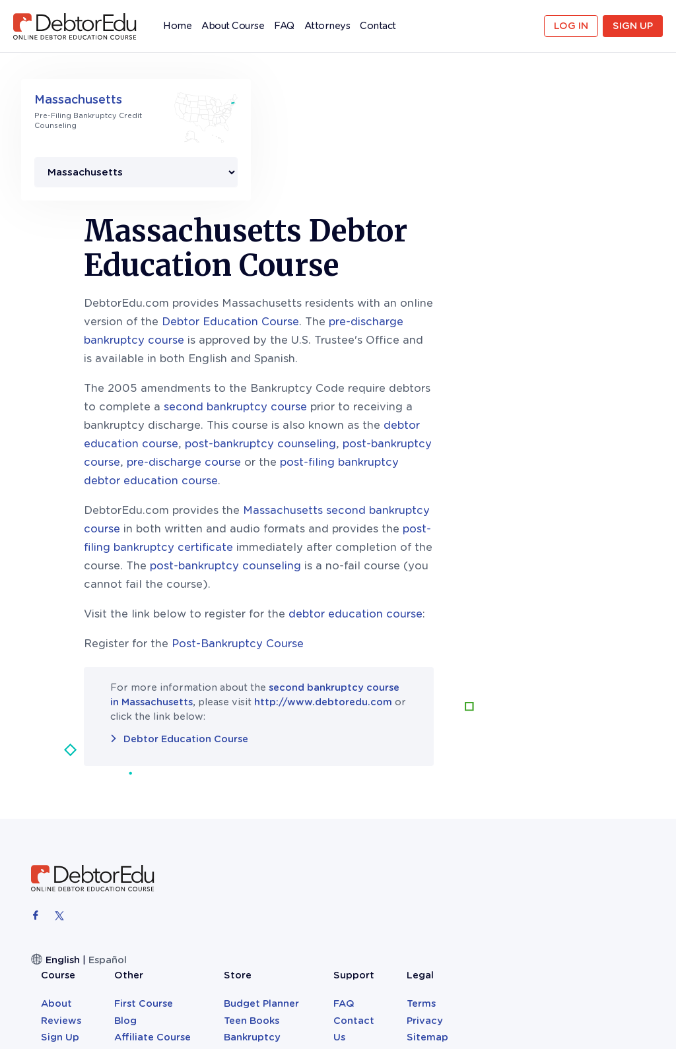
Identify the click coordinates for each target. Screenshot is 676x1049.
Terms (602, 766)
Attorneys (327, 25)
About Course (232, 25)
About (267, 766)
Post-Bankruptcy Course (396, 508)
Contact (378, 25)
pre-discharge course (342, 327)
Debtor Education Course (388, 186)
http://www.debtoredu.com (482, 566)
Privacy (606, 782)
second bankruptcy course (393, 271)
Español (107, 824)
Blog (331, 782)
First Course (349, 766)
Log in (571, 25)
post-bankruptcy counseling (418, 308)
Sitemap (608, 799)
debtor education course (514, 478)
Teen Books (447, 782)
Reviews (272, 782)
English (63, 824)
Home (177, 29)
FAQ (284, 25)
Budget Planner (457, 766)
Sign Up (633, 25)
